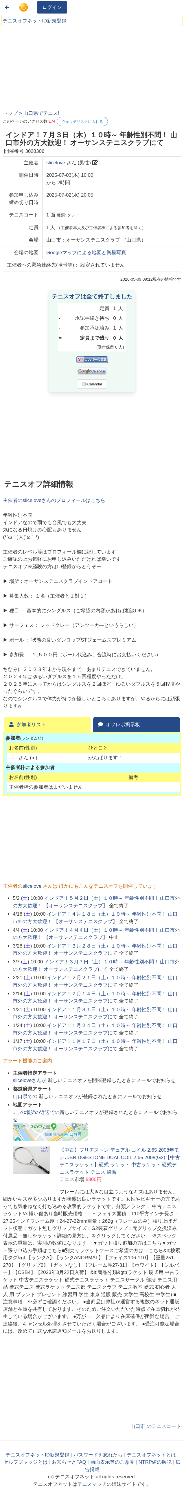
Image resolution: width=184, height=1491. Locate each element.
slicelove (55, 163)
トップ (10, 113)
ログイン (52, 7)
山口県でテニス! (41, 113)
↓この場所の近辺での (36, 1112)
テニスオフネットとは (151, 1455)
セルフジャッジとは (25, 1462)
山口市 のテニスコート (155, 1426)
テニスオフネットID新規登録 (35, 21)
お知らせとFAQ (69, 1462)
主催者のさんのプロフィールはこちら (54, 500)
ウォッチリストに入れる (82, 121)
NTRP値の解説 (155, 1462)
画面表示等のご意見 (112, 1462)
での (26, 1096)
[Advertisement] (46, 66)
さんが (30, 1080)
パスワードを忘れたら (98, 1455)
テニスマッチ (92, 1484)
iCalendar (92, 384)
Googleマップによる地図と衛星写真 (86, 252)
